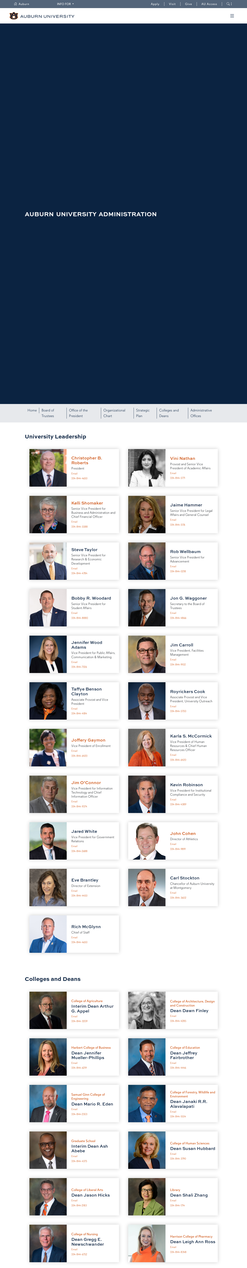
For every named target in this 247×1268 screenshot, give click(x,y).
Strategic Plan (143, 413)
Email (74, 473)
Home (32, 410)
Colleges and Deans (169, 413)
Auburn (21, 4)
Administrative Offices (201, 413)
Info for (64, 4)
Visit (172, 4)
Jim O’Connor (86, 782)
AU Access (209, 4)
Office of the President (78, 413)
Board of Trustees (48, 413)
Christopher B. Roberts (86, 460)
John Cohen (183, 833)
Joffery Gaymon (88, 740)
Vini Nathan (182, 458)
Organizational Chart (114, 413)
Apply (155, 4)
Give (191, 4)
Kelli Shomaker (87, 503)
